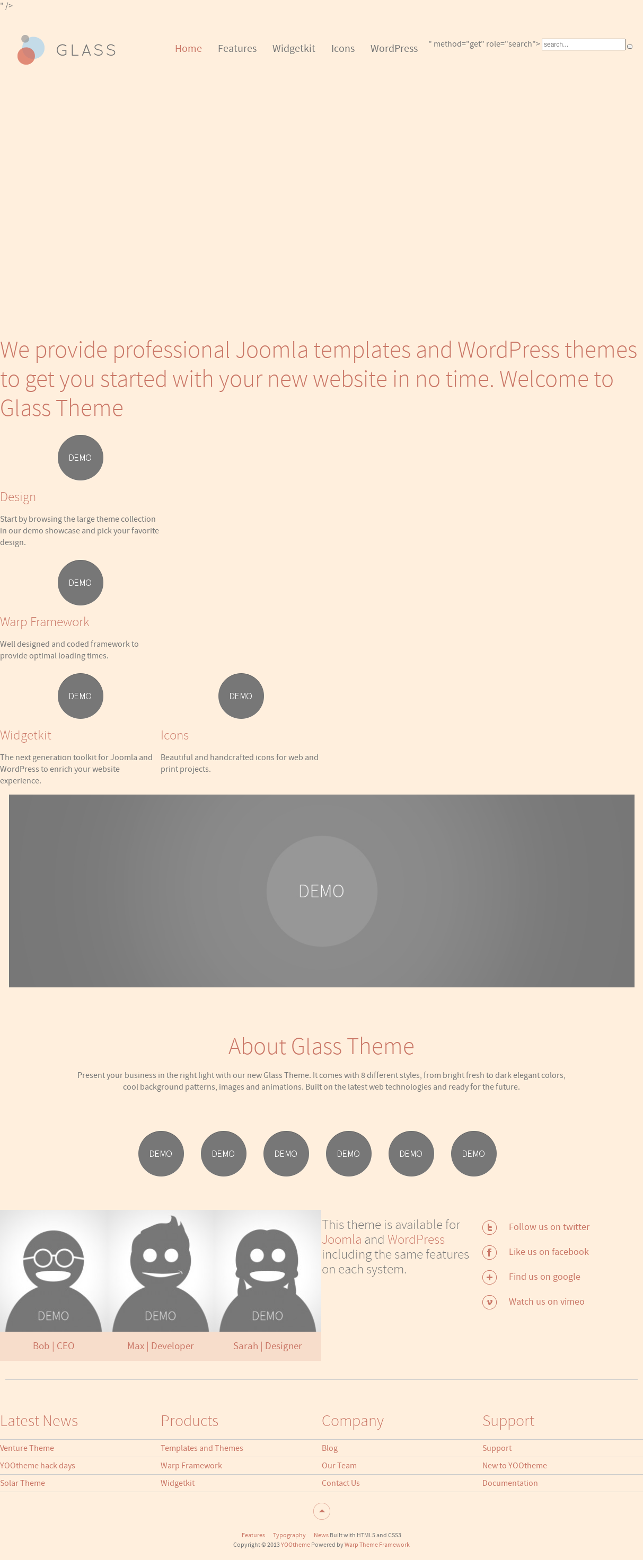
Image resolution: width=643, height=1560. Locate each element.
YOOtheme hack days (37, 1465)
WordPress (416, 1239)
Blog (330, 1448)
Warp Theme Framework (377, 1544)
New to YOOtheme (514, 1465)
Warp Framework (191, 1465)
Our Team (339, 1465)
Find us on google (544, 1276)
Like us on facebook (549, 1252)
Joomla (342, 1239)
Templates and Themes (202, 1448)
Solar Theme (22, 1483)
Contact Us (341, 1483)
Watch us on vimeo (547, 1301)
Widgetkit (178, 1483)
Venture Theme (27, 1448)
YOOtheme (295, 1544)
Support (497, 1448)
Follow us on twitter (549, 1227)
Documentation (510, 1483)
